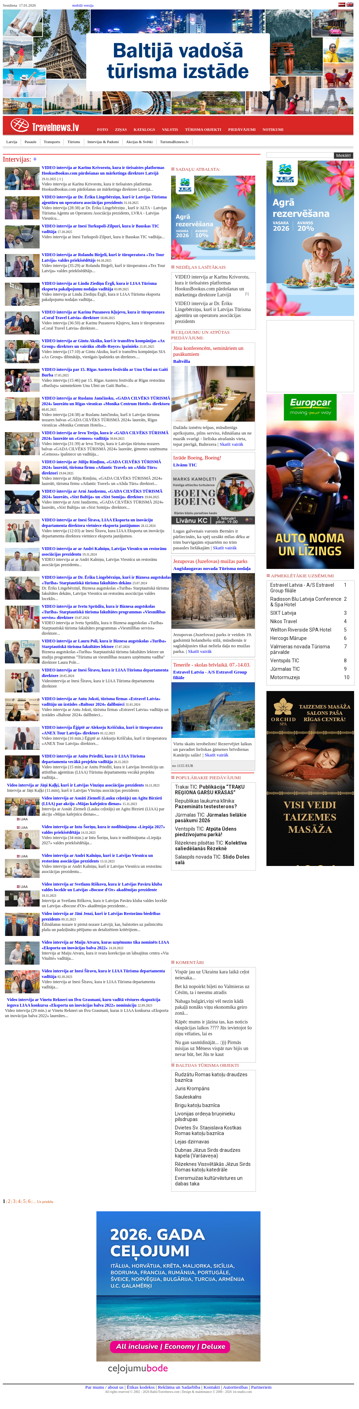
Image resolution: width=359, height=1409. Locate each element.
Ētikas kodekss (141, 1387)
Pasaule (30, 142)
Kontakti (211, 1387)
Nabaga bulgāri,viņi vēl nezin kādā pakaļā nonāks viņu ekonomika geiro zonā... (211, 1007)
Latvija (11, 142)
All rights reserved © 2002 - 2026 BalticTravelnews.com (142, 1392)
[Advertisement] (310, 355)
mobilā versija (83, 5)
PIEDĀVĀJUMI (242, 129)
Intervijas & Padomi (103, 142)
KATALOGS (144, 129)
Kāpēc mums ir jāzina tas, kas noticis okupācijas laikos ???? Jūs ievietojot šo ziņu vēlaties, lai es (213, 1027)
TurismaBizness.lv (174, 142)
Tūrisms (73, 142)
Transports (52, 142)
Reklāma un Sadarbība (179, 1387)
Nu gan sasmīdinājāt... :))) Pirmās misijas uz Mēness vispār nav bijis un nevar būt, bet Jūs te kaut (211, 1048)
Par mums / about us (104, 1387)
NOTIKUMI (273, 129)
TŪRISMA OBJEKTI (203, 129)
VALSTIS (170, 129)
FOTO (102, 129)
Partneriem (261, 1387)
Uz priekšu (45, 1202)
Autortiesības (235, 1387)
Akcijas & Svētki (139, 142)
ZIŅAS (121, 129)
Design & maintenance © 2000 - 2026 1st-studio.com (217, 1392)
